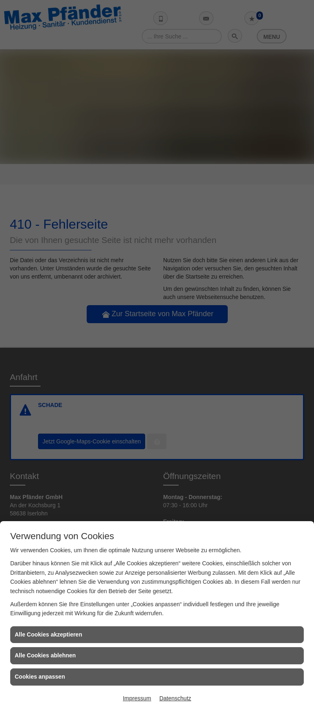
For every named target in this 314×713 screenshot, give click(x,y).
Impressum (137, 698)
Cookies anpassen (40, 676)
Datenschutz (175, 698)
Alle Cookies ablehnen (45, 655)
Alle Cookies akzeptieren (48, 634)
